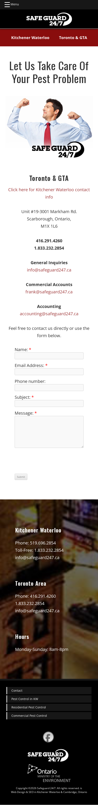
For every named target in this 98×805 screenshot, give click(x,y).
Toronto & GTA (73, 37)
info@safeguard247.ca (49, 270)
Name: (23, 349)
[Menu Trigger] (11, 4)
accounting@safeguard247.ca (49, 314)
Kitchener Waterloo (30, 37)
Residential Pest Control (28, 707)
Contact (16, 690)
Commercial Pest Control (29, 716)
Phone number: (30, 381)
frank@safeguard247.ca (49, 292)
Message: (26, 413)
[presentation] (47, 461)
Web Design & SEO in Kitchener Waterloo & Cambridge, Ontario (49, 792)
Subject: (24, 397)
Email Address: (31, 365)
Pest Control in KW (24, 699)
